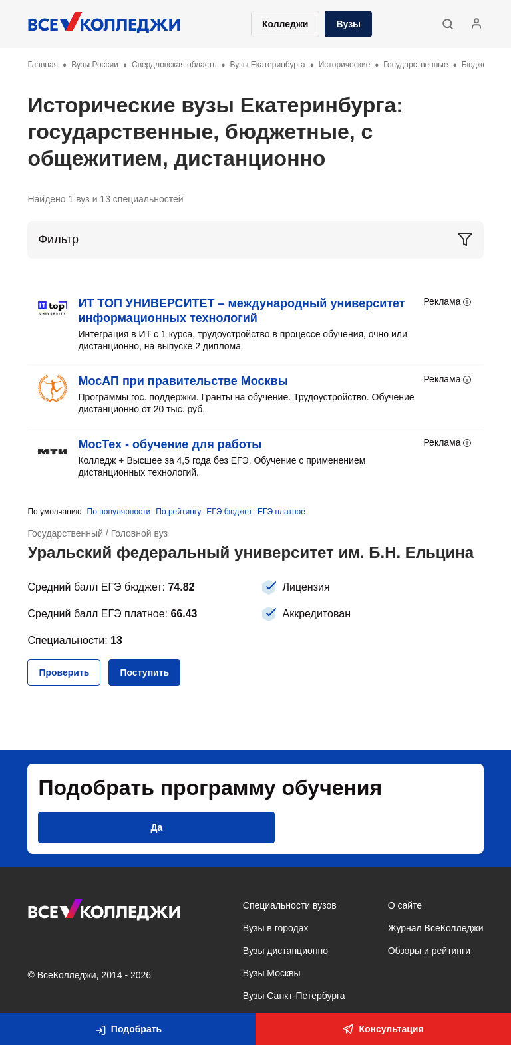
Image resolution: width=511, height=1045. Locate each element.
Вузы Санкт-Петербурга (294, 995)
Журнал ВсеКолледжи (436, 928)
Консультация (383, 1029)
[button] (447, 24)
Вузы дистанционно (285, 950)
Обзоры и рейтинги (429, 950)
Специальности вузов (290, 905)
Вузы (348, 24)
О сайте (405, 905)
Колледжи (285, 24)
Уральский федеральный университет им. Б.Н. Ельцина (251, 552)
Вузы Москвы (272, 973)
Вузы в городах (276, 928)
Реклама (447, 302)
